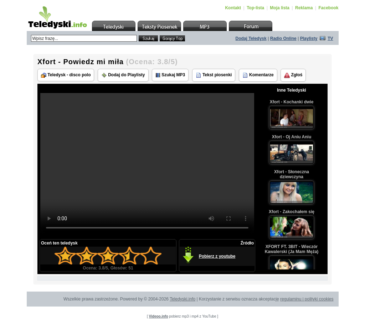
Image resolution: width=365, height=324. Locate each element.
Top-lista (255, 7)
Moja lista (279, 7)
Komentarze (258, 75)
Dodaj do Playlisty (123, 75)
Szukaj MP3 (170, 75)
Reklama (304, 7)
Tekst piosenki (214, 75)
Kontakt (233, 7)
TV (330, 38)
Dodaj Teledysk (251, 38)
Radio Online (283, 38)
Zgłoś (293, 75)
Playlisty (309, 38)
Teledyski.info (182, 299)
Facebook (328, 7)
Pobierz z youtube (217, 256)
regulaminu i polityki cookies (306, 299)
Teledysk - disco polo (66, 75)
